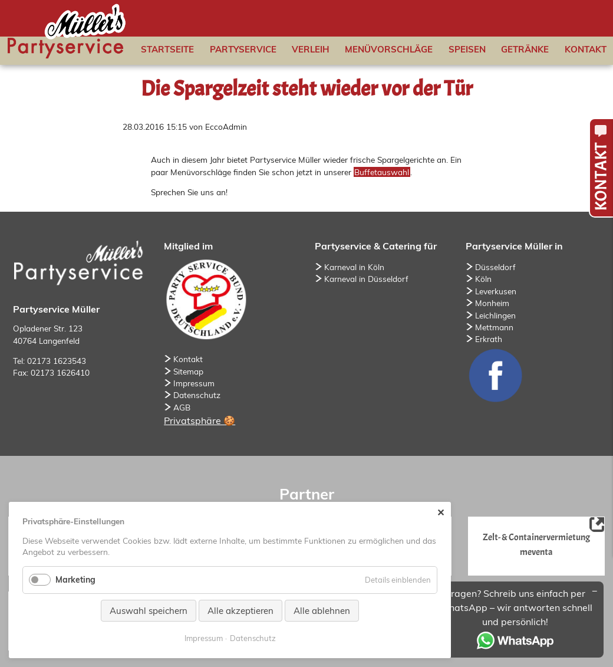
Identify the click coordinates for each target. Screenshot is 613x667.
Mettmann (494, 327)
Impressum (194, 383)
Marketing (75, 579)
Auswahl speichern (148, 610)
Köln (483, 279)
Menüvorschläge (389, 49)
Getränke (525, 49)
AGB (181, 407)
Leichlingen (495, 315)
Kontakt (586, 49)
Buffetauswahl (381, 172)
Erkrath (488, 339)
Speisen (467, 49)
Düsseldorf (495, 267)
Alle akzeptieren (240, 610)
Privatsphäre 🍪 (199, 420)
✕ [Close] (440, 512)
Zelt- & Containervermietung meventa (536, 544)
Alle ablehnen (322, 610)
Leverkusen (495, 291)
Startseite (167, 49)
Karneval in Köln (354, 267)
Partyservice (243, 49)
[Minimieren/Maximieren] (595, 590)
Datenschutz (196, 395)
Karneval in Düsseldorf (366, 279)
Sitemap (188, 371)
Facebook (495, 375)
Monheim (492, 303)
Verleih (310, 49)
